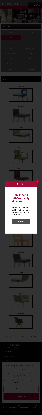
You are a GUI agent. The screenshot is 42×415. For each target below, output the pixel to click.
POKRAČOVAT (21, 221)
